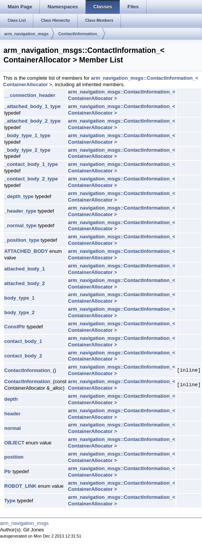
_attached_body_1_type (32, 106)
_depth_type (19, 196)
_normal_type (20, 225)
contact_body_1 (23, 341)
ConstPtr (14, 326)
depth (11, 399)
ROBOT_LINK (20, 486)
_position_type (21, 240)
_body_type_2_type (27, 150)
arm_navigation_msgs (26, 33)
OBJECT (14, 443)
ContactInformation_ (78, 33)
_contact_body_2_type (31, 179)
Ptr (7, 471)
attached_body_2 (24, 283)
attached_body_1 (24, 269)
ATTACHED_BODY (26, 251)
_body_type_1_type (27, 135)
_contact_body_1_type (31, 164)
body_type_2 (19, 312)
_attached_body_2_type (32, 121)
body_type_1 (19, 298)
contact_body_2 (23, 356)
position (14, 457)
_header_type (20, 211)
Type (9, 500)
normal (12, 428)
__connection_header (29, 95)
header (12, 413)
